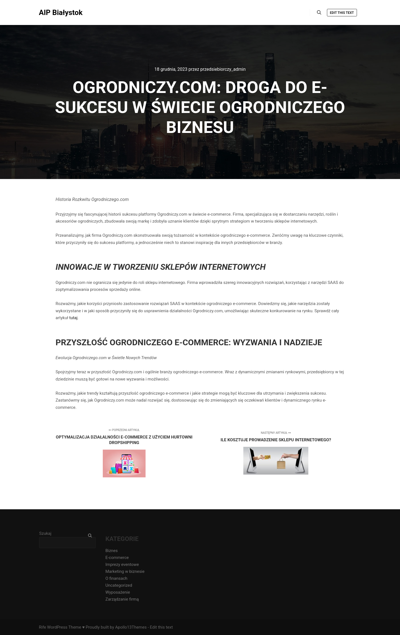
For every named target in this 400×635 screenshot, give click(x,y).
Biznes (111, 550)
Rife (42, 627)
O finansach (116, 578)
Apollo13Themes (131, 627)
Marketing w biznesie (124, 571)
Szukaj (45, 533)
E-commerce (117, 557)
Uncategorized (118, 585)
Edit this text (342, 13)
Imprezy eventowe (122, 564)
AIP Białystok (60, 12)
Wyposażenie (117, 592)
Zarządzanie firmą (122, 599)
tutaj (73, 317)
